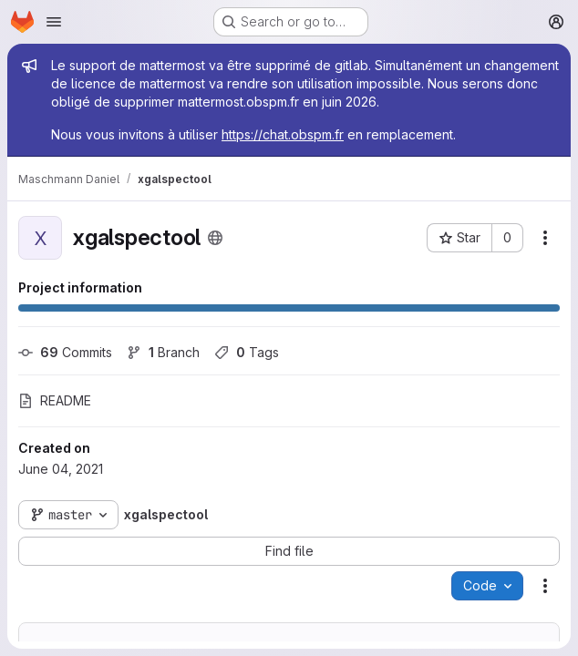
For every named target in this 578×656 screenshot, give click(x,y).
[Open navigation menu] (53, 21)
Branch (163, 352)
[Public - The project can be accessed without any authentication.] (215, 238)
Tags (246, 352)
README (54, 400)
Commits (65, 352)
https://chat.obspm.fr (283, 134)
